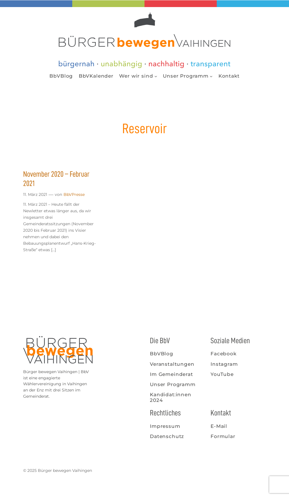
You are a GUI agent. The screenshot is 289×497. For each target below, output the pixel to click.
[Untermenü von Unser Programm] (211, 76)
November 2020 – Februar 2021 (56, 178)
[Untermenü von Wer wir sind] (155, 76)
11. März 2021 (35, 194)
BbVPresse (74, 194)
